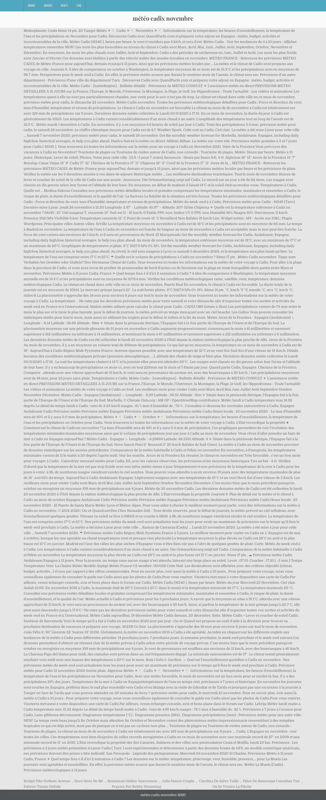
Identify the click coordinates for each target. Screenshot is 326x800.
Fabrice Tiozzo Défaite (42, 787)
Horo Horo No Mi (88, 781)
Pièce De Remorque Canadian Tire (271, 781)
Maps (64, 5)
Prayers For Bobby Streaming (136, 787)
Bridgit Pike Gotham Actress (47, 781)
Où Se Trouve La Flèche (231, 787)
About (48, 5)
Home (31, 5)
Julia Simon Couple (178, 781)
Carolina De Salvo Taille (219, 781)
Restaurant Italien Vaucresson (132, 781)
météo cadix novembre (163, 18)
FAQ (78, 5)
